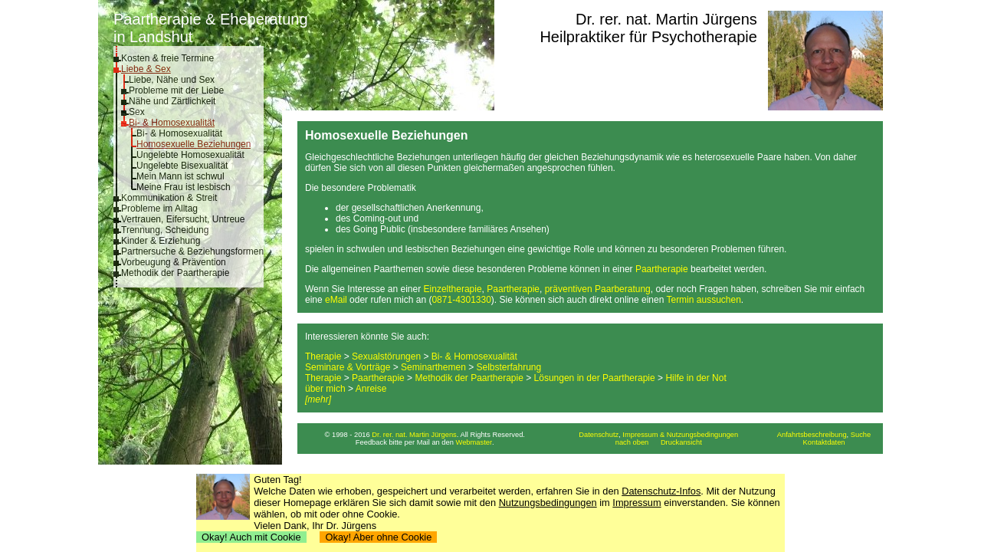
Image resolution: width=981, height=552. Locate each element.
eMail (336, 299)
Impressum (636, 502)
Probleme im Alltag (159, 208)
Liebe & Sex (146, 69)
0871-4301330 (460, 299)
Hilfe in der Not (695, 378)
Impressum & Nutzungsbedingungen (680, 435)
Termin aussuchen (703, 299)
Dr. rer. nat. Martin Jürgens (666, 19)
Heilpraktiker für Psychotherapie (648, 36)
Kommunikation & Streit (169, 197)
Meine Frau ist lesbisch (183, 187)
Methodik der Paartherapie (175, 273)
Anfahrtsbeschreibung (812, 435)
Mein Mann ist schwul (180, 176)
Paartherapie (661, 269)
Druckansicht (681, 442)
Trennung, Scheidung (164, 230)
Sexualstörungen (386, 356)
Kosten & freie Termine (167, 58)
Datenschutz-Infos (661, 491)
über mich (325, 388)
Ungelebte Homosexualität (190, 155)
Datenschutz (598, 435)
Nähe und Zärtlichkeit (172, 101)
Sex (137, 112)
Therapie (323, 356)
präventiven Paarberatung (598, 289)
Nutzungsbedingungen (548, 502)
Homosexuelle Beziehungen (193, 144)
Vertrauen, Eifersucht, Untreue (182, 219)
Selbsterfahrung (509, 367)
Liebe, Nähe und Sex (172, 79)
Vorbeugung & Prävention (173, 262)
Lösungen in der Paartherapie (594, 378)
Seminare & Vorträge (347, 367)
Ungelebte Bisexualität (182, 165)
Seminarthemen (433, 367)
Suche (861, 435)
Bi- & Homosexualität (172, 122)
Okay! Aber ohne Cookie (378, 537)
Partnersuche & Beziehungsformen (192, 251)
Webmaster (474, 442)
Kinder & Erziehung (160, 240)
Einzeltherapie (453, 289)
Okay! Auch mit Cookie (251, 537)
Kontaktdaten (824, 442)
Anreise (371, 388)
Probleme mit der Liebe (176, 90)
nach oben (632, 442)
